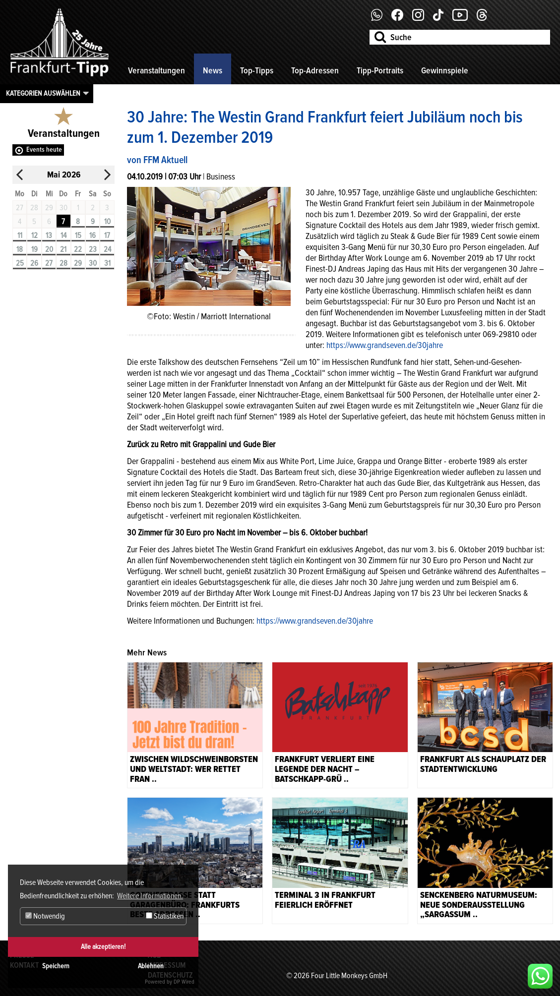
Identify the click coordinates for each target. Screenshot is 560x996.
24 (107, 249)
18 (19, 249)
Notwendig (45, 916)
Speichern (55, 966)
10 (107, 222)
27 (49, 263)
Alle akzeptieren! (103, 946)
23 (93, 249)
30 (93, 263)
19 (34, 249)
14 (63, 235)
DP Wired (184, 982)
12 (34, 235)
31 (107, 263)
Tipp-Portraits (380, 70)
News (212, 70)
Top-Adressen (315, 70)
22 (78, 249)
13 (49, 235)
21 (63, 249)
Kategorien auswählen (43, 93)
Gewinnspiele (444, 70)
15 (78, 235)
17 (107, 235)
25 (20, 263)
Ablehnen (151, 966)
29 (78, 263)
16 (92, 235)
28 (63, 263)
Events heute (44, 149)
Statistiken (165, 916)
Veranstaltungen (156, 70)
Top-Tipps (256, 70)
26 (34, 263)
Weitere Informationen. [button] (150, 896)
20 (49, 249)
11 (19, 235)
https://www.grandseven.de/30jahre (384, 345)
